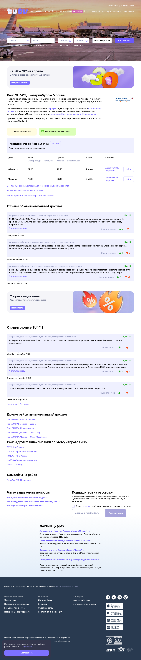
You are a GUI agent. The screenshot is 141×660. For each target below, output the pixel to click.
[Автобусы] (66, 11)
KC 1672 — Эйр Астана (17, 456)
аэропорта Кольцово (61, 114)
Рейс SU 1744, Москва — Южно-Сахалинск (27, 437)
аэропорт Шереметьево (84, 114)
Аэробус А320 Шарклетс (19, 480)
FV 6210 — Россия (15, 447)
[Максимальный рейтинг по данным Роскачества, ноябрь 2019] (114, 640)
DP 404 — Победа (15, 464)
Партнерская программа (84, 604)
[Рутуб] (125, 596)
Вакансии (42, 604)
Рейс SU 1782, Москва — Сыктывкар (23, 432)
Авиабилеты (9, 586)
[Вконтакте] (114, 596)
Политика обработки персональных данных (25, 637)
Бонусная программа (14, 608)
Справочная (10, 600)
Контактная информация (50, 611)
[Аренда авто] (114, 11)
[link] (20, 83)
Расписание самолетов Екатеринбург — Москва (35, 586)
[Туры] (101, 11)
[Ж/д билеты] (52, 11)
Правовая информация (59, 637)
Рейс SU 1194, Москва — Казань (21, 424)
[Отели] (77, 11)
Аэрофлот (52, 108)
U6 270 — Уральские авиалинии (22, 460)
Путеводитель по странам (16, 604)
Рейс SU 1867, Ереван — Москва (22, 419)
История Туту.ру (46, 600)
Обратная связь (45, 608)
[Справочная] (128, 11)
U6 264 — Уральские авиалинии (22, 451)
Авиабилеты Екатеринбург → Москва (25, 190)
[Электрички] (90, 11)
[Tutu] (17, 11)
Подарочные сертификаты (17, 611)
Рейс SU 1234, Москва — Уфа (20, 428)
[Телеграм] (108, 596)
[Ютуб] (119, 596)
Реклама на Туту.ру (81, 600)
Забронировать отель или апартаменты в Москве (30, 195)
